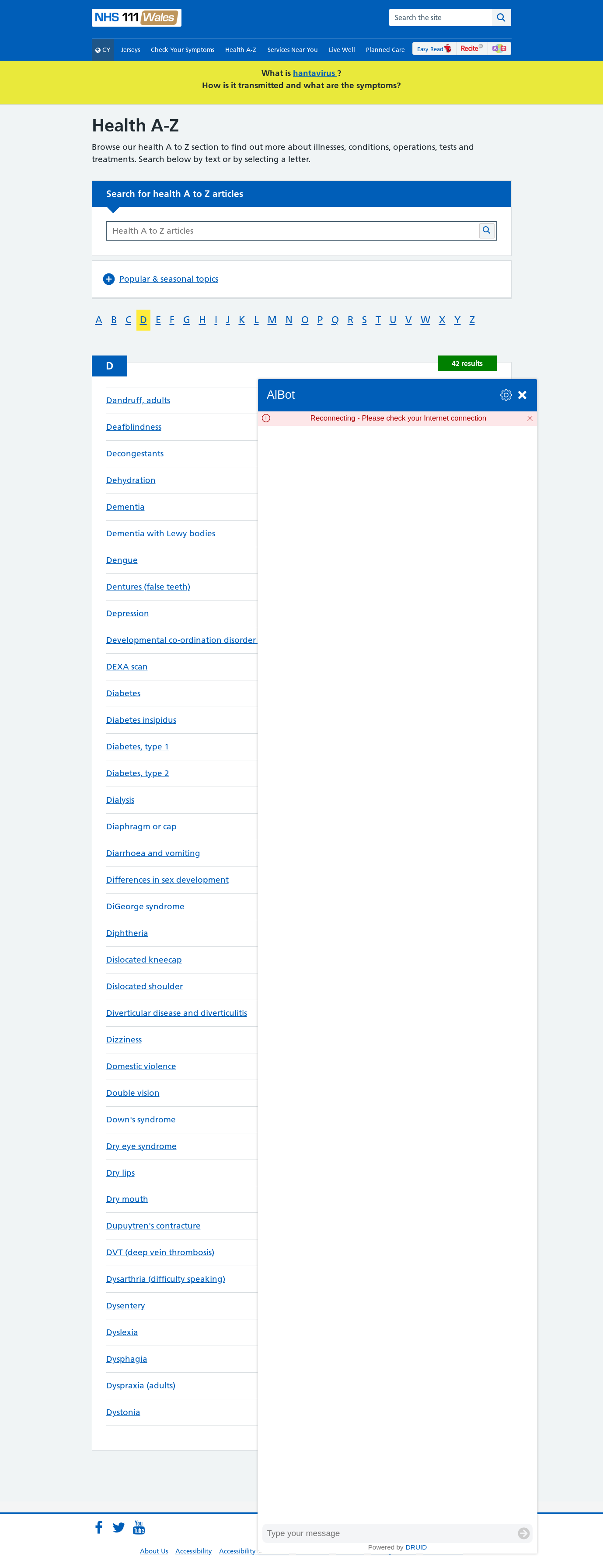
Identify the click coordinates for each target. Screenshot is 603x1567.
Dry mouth (127, 1199)
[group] (397, 975)
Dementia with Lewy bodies (160, 533)
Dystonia (123, 1412)
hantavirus (315, 73)
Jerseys (130, 50)
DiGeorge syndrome (145, 906)
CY (102, 50)
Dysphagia (126, 1359)
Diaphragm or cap (141, 826)
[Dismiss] (530, 418)
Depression (127, 613)
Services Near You (293, 50)
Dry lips (120, 1173)
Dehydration (131, 480)
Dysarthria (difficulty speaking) (165, 1279)
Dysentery (125, 1306)
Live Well (342, 50)
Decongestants (135, 454)
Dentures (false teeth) (148, 587)
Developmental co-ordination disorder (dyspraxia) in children (225, 640)
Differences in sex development (167, 880)
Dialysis (120, 800)
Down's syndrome (141, 1120)
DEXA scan (127, 667)
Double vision (133, 1093)
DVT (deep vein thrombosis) (160, 1252)
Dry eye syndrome (141, 1146)
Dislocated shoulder (144, 986)
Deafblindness (133, 427)
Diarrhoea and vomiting (153, 853)
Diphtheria (127, 933)
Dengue (122, 560)
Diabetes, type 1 (137, 747)
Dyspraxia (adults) (140, 1386)
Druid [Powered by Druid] (416, 1547)
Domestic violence (141, 1066)
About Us (154, 1551)
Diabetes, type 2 (137, 773)
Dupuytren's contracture (153, 1226)
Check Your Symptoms (182, 50)
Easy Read (434, 48)
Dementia (125, 507)
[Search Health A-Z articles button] (487, 230)
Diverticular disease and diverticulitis (176, 1013)
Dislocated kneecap (144, 960)
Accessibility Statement (254, 1551)
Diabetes (123, 693)
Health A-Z (240, 50)
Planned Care (385, 50)
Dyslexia (122, 1332)
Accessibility (193, 1551)
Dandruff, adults (138, 400)
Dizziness (124, 1040)
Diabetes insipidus (141, 720)
